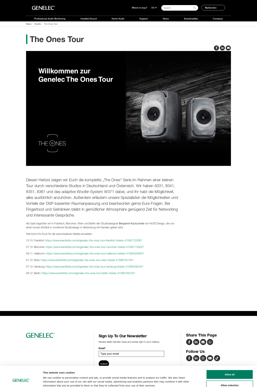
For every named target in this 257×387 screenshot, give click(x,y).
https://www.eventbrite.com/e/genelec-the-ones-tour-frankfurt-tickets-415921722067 (93, 240)
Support (143, 18)
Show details (172, 378)
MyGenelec (211, 7)
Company (218, 18)
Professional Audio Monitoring (49, 18)
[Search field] (179, 8)
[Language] (154, 7)
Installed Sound (88, 18)
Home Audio (118, 18)
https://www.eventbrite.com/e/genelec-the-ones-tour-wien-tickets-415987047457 (87, 260)
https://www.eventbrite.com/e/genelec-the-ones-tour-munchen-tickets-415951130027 (95, 247)
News (166, 18)
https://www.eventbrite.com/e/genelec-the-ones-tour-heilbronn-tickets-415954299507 (95, 253)
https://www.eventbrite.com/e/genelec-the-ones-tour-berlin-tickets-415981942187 (88, 273)
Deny (230, 378)
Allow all (230, 356)
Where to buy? (139, 7)
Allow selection (229, 367)
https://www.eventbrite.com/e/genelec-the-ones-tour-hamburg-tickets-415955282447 (94, 266)
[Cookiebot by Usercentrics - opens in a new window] (21, 380)
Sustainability (191, 18)
